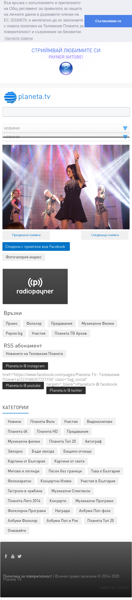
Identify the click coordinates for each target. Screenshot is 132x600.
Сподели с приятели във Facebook (35, 246)
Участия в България (98, 480)
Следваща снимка (105, 235)
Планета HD (47, 431)
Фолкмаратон (19, 480)
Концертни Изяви (56, 480)
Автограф (93, 441)
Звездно (15, 451)
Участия (71, 421)
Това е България (105, 470)
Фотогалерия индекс (24, 256)
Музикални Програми (94, 500)
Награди (62, 510)
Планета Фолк (42, 421)
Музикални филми (24, 441)
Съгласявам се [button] (108, 21)
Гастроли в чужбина (25, 490)
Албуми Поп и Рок (62, 520)
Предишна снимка (26, 235)
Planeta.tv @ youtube (23, 385)
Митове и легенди (23, 470)
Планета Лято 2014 (24, 500)
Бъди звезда (43, 451)
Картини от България (26, 460)
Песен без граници (65, 470)
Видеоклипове (99, 421)
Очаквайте (17, 530)
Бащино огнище (77, 451)
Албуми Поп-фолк (95, 510)
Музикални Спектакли (70, 490)
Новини (14, 421)
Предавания (77, 431)
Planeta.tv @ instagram (25, 365)
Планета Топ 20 (62, 441)
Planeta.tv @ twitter (66, 390)
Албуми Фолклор (22, 520)
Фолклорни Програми (27, 510)
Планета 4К (18, 431)
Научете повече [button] (19, 38)
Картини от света (69, 460)
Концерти (58, 500)
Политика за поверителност (27, 575)
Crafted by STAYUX (114, 587)
